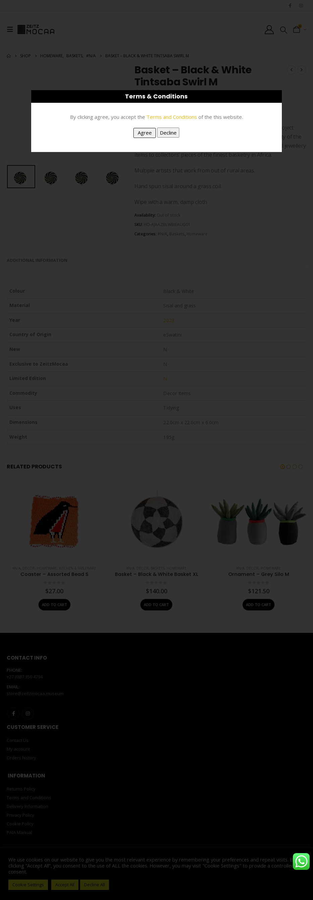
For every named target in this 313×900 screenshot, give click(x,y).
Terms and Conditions (171, 117)
